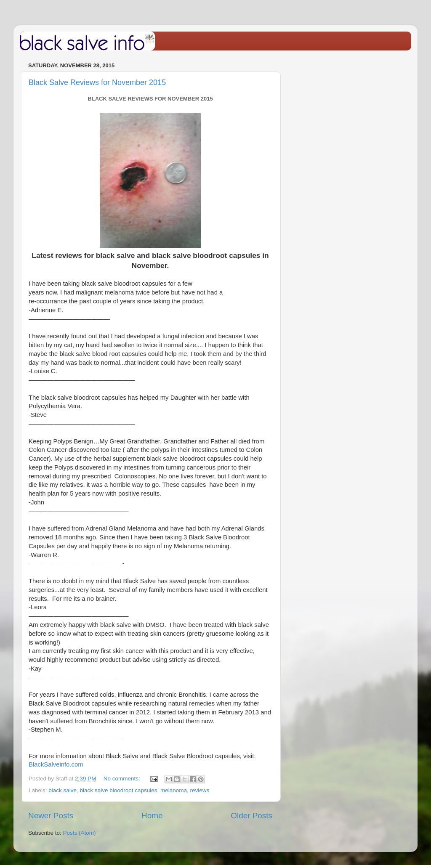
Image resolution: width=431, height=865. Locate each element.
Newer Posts (50, 815)
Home (151, 815)
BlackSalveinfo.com (56, 764)
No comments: (123, 778)
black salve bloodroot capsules (118, 790)
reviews (200, 790)
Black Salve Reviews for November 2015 (97, 82)
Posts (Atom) (79, 833)
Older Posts (251, 815)
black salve (62, 790)
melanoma (173, 790)
